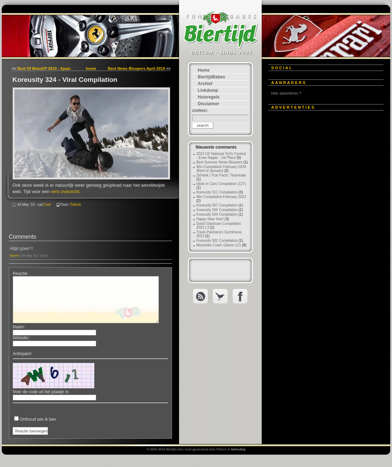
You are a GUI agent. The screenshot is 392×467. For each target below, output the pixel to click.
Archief (205, 83)
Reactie (20, 273)
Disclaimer (208, 103)
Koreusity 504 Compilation (217, 214)
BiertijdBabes (211, 76)
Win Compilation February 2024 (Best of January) (221, 169)
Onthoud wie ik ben (38, 419)
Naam (18, 326)
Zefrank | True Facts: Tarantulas (221, 175)
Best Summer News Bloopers (219, 162)
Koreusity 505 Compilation (217, 210)
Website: (21, 337)
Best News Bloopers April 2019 (136, 68)
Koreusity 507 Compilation (217, 205)
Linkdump (208, 90)
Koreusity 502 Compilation (217, 241)
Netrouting (238, 449)
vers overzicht (65, 191)
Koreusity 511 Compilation (217, 192)
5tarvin (14, 255)
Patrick (75, 204)
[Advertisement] (321, 221)
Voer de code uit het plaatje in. (41, 391)
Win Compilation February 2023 (221, 197)
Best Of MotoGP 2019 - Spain (44, 68)
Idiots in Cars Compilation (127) (221, 184)
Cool (47, 204)
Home (203, 70)
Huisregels (208, 97)
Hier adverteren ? (286, 93)
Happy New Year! (210, 219)
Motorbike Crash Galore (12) (218, 245)
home (91, 68)
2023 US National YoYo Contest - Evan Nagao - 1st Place (221, 156)
